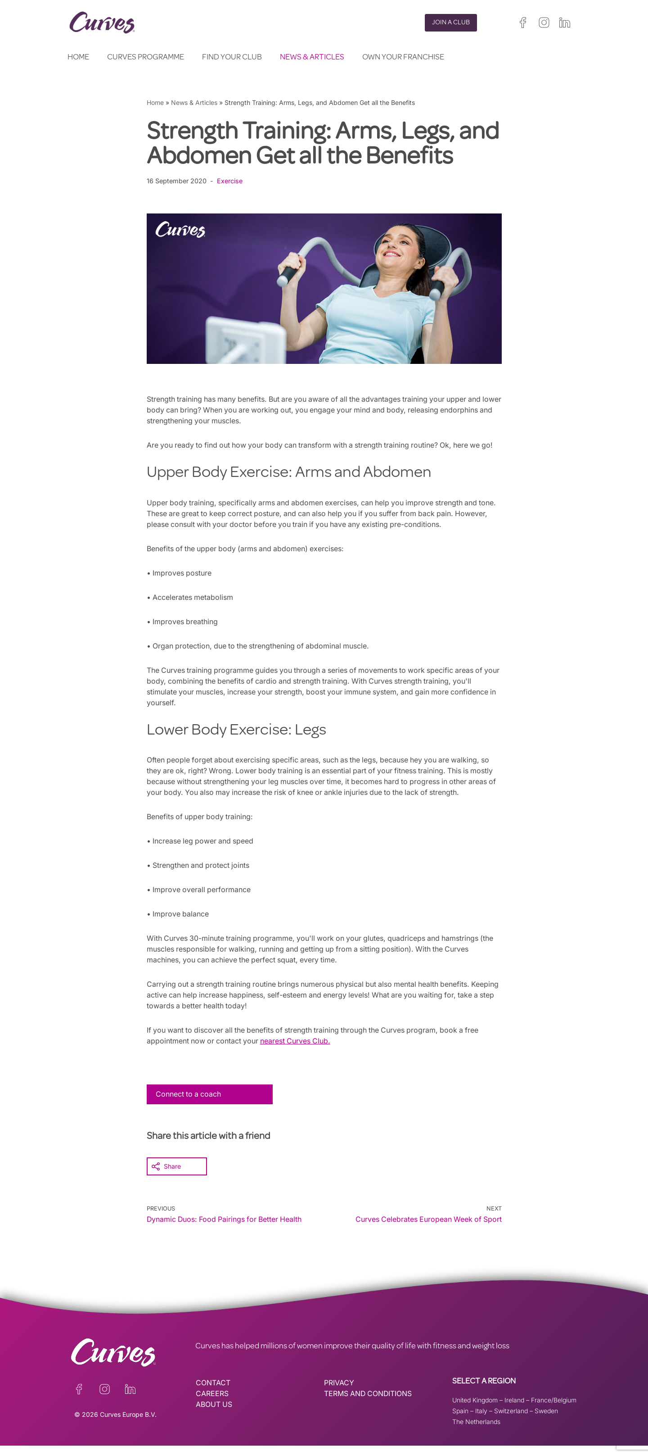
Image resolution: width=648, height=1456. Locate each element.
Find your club (232, 58)
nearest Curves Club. (297, 1051)
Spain (460, 1421)
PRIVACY (339, 1393)
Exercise (230, 181)
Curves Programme (145, 58)
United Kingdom (475, 1410)
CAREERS (212, 1404)
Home (78, 58)
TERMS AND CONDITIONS (369, 1404)
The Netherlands (476, 1432)
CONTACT (213, 1393)
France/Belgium (553, 1410)
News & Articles (312, 58)
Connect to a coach (189, 1104)
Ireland (514, 1410)
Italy (481, 1421)
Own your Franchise (403, 58)
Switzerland (511, 1421)
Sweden (546, 1421)
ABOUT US (214, 1415)
